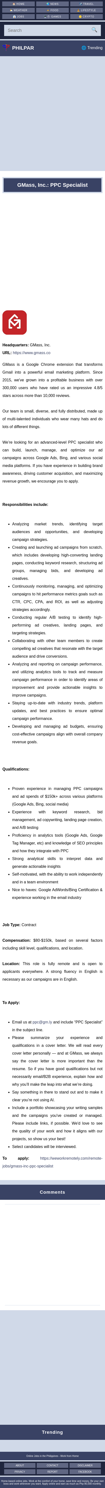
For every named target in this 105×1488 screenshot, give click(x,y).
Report (52, 1471)
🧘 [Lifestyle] (86, 10)
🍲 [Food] (52, 10)
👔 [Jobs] (18, 16)
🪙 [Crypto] (86, 16)
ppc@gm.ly (42, 1022)
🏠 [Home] (18, 4)
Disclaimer (85, 1465)
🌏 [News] (52, 4)
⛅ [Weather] (18, 10)
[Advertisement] (52, 113)
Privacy (20, 1471)
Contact (52, 1465)
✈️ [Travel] (86, 4)
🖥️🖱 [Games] (52, 16)
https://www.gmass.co (32, 353)
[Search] (52, 30)
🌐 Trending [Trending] (92, 48)
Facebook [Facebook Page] (85, 1471)
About (20, 1465)
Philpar (22, 47)
